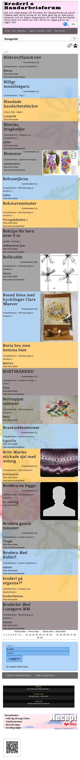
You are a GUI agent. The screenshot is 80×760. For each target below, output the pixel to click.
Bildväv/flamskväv (22, 57)
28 (74, 634)
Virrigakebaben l (15, 220)
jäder (7, 142)
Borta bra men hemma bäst (16, 347)
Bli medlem (11, 666)
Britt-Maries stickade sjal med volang (19, 456)
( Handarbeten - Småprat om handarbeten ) (17, 136)
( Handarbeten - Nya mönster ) (17, 470)
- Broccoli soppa (11, 725)
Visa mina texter (11, 74)
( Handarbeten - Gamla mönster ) (19, 436)
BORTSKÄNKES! (18, 371)
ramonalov (12, 163)
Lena (6, 195)
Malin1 (8, 363)
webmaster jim (14, 245)
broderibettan (13, 596)
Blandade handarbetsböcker (21, 103)
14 (33, 634)
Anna (7, 273)
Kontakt (7, 31)
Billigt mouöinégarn (16, 84)
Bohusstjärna (15, 179)
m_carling (10, 502)
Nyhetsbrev (41, 31)
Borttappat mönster (13, 401)
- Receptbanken (10, 715)
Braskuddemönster (21, 427)
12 (26, 634)
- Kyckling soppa (12, 728)
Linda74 (10, 116)
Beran (8, 70)
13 (30, 634)
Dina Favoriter (60, 31)
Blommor (12, 153)
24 (61, 634)
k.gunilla (9, 441)
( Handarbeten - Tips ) (14, 95)
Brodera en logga (19, 485)
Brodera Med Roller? (15, 554)
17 (44, 634)
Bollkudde (12, 257)
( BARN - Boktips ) (11, 241)
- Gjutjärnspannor (12, 721)
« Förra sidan (33, 631)
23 (57, 634)
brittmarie (10, 474)
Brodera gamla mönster (17, 525)
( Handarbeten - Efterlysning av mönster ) (18, 189)
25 (64, 634)
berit (6, 416)
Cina (6, 387)
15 (37, 634)
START (49, 31)
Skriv (14, 31)
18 (47, 634)
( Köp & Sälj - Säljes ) (13, 112)
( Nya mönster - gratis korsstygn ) (20, 159)
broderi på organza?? (13, 580)
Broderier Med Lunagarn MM (16, 606)
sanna (7, 567)
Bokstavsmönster (20, 203)
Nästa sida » (48, 631)
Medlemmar (21, 31)
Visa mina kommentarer (14, 77)
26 (68, 634)
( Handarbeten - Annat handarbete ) (21, 66)
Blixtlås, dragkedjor (14, 126)
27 (71, 634)
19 (50, 634)
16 (40, 634)
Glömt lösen (22, 666)
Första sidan (20, 631)
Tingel (8, 541)
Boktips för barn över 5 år (18, 233)
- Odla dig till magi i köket (16, 718)
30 (41, 637)
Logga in (32, 31)
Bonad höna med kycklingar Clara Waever (19, 299)
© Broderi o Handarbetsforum (18, 675)
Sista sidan (61, 631)
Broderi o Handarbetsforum (32, 6)
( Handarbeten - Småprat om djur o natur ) (19, 382)
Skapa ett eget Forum (45, 675)
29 (38, 637)
